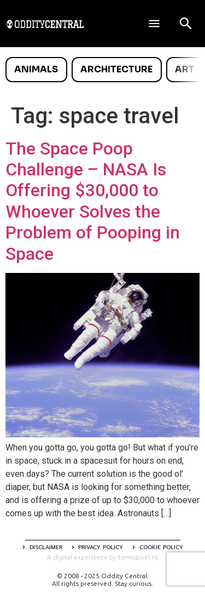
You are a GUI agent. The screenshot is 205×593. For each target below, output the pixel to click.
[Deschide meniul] (154, 23)
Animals (36, 69)
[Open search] (186, 23)
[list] (102, 69)
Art (185, 69)
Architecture (116, 69)
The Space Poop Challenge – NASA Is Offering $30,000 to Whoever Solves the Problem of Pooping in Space (92, 201)
